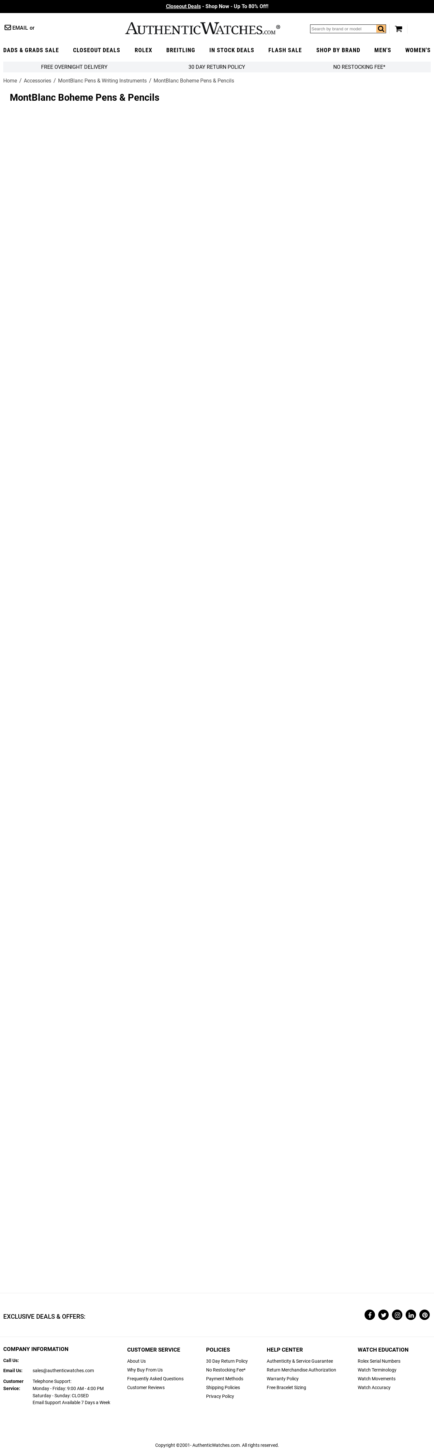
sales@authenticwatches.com (63, 1370)
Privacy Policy (220, 1396)
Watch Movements (377, 1379)
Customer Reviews (146, 1387)
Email (20, 28)
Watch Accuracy (374, 1387)
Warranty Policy (283, 1379)
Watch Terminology (377, 1370)
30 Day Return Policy (227, 1361)
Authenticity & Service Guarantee (300, 1361)
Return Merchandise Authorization (301, 1370)
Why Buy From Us (145, 1370)
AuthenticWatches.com (202, 28)
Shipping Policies (223, 1387)
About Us (136, 1361)
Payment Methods (224, 1379)
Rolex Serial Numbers (379, 1361)
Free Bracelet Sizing (286, 1387)
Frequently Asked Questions (155, 1379)
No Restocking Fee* (359, 67)
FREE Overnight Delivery (74, 67)
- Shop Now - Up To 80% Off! (217, 6)
